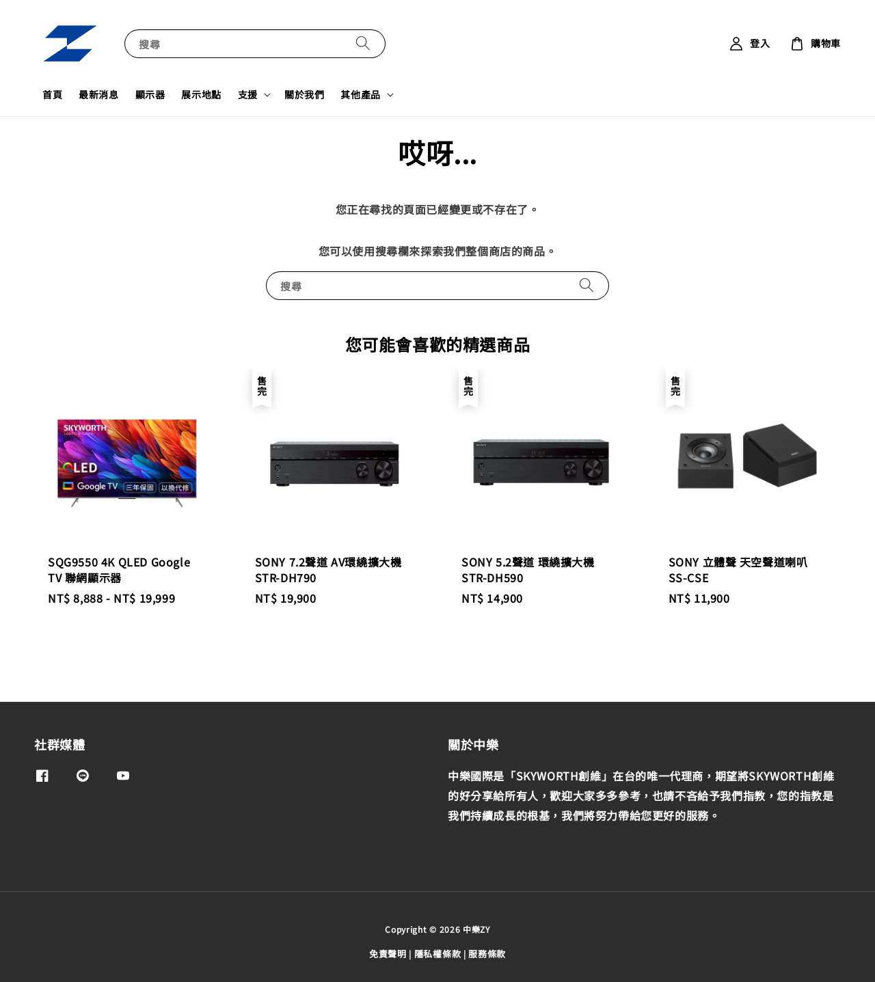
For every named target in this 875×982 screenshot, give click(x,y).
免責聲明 (388, 953)
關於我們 (304, 94)
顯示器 (150, 94)
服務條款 (487, 953)
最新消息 (98, 94)
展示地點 (201, 94)
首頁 (52, 94)
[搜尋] (363, 43)
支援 (248, 94)
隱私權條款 (437, 953)
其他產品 (360, 94)
